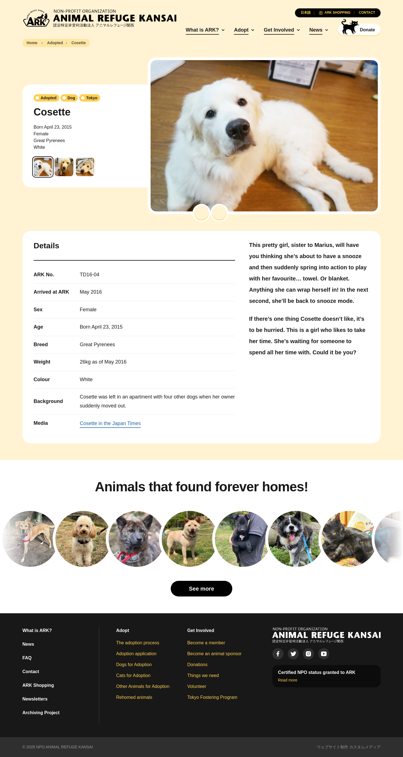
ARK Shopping (38, 685)
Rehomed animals (134, 697)
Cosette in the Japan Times (110, 423)
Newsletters (35, 699)
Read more (287, 680)
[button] (201, 213)
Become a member (206, 642)
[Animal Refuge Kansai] (99, 18)
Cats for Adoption (133, 675)
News (315, 30)
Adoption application (136, 653)
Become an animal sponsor (214, 653)
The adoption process (137, 642)
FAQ (27, 657)
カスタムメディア (365, 747)
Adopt (241, 30)
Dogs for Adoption (134, 664)
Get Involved (279, 30)
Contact (30, 671)
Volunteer (196, 686)
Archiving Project (40, 712)
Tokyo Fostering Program (212, 697)
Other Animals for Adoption (142, 686)
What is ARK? (202, 30)
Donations (197, 664)
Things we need (203, 675)
